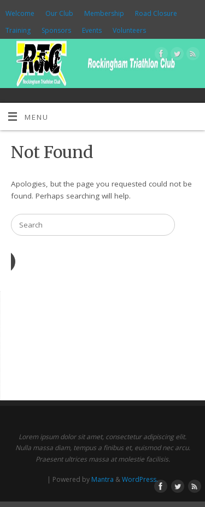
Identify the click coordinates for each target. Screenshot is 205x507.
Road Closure (156, 13)
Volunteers (129, 30)
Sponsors (56, 30)
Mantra (102, 479)
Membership (104, 13)
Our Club (59, 13)
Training (18, 30)
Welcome (19, 13)
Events (92, 30)
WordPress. (140, 479)
